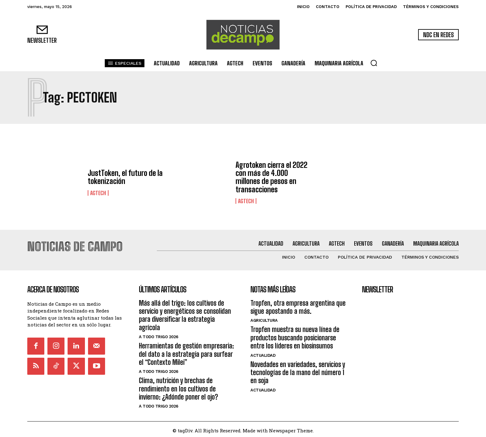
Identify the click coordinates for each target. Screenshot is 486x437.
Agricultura (264, 318)
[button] (373, 62)
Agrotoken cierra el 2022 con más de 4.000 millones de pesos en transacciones (271, 177)
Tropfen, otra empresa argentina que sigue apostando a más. (298, 304)
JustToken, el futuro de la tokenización (125, 177)
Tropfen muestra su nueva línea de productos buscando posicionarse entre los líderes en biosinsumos (294, 335)
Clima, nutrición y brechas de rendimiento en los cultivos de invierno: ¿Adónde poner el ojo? (178, 386)
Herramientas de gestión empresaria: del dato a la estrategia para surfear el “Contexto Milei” (186, 351)
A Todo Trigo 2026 (158, 334)
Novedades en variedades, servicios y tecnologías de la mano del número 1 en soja (297, 369)
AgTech (98, 193)
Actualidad (262, 352)
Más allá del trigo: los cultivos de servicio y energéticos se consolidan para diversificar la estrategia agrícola (185, 312)
